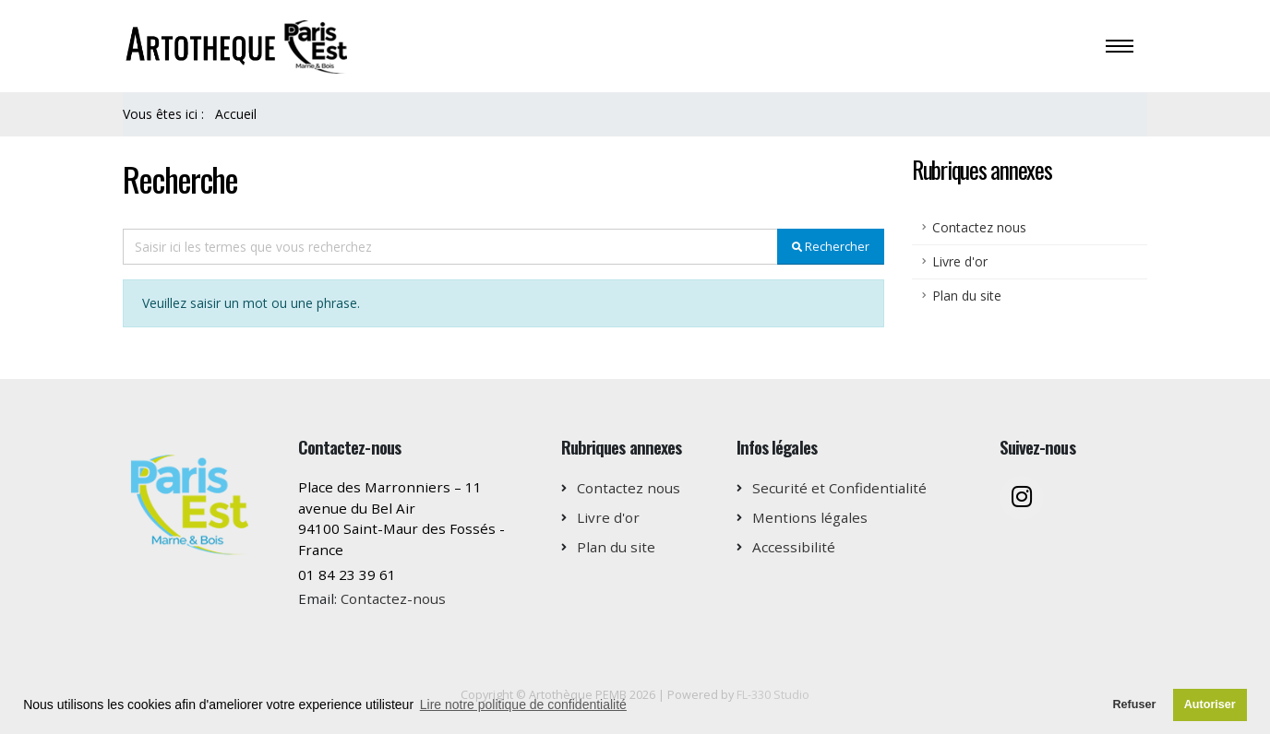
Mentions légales (810, 517)
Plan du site (966, 295)
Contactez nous (979, 227)
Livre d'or (960, 261)
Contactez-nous (393, 598)
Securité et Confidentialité (839, 488)
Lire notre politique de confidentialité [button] (523, 704)
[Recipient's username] (450, 247)
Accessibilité (793, 547)
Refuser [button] (1134, 704)
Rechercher (830, 246)
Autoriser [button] (1210, 704)
